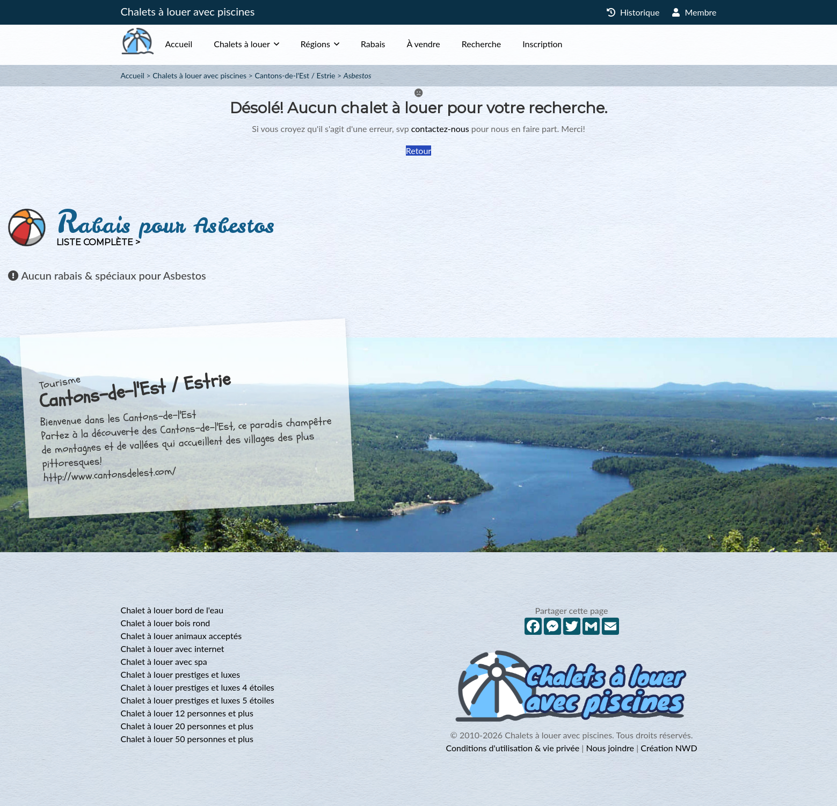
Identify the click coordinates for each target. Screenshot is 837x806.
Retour (418, 150)
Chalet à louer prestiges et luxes (181, 674)
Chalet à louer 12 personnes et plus (187, 713)
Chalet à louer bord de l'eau (172, 610)
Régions (337, 44)
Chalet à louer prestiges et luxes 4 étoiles (197, 687)
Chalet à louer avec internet (172, 648)
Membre (694, 12)
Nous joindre (610, 748)
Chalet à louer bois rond (165, 623)
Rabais (394, 44)
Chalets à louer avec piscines (188, 11)
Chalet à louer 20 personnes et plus (187, 726)
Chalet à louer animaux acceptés (181, 636)
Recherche (502, 44)
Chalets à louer (263, 44)
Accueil (200, 44)
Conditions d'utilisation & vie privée (512, 748)
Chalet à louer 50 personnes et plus (187, 739)
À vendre (444, 44)
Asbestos (358, 75)
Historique (633, 12)
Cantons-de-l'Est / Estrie (294, 75)
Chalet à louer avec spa (164, 661)
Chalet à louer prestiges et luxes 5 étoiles (197, 700)
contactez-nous (440, 128)
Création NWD (669, 748)
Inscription (564, 44)
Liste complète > (98, 242)
